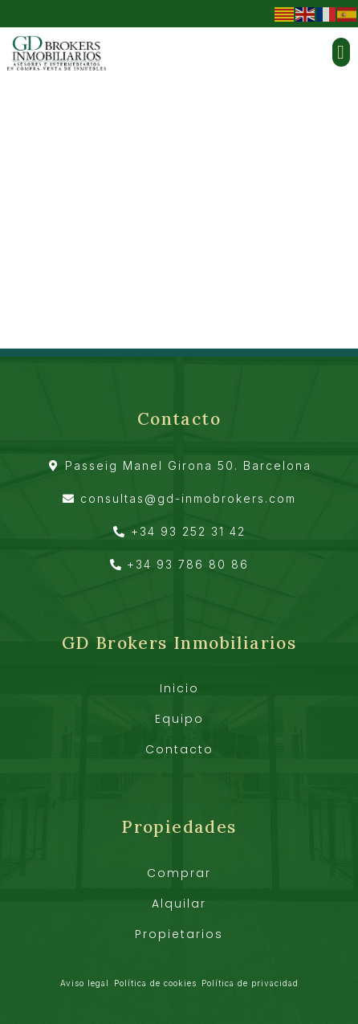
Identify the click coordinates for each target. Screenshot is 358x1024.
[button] (341, 52)
